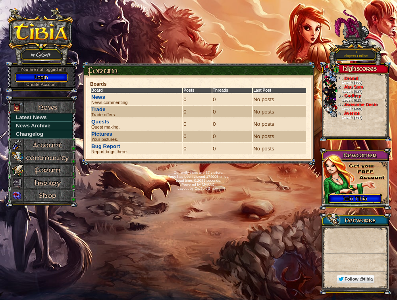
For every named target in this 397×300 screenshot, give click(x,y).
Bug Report (105, 146)
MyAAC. (209, 185)
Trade (98, 109)
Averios (342, 115)
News (98, 97)
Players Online (356, 54)
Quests (100, 122)
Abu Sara (342, 89)
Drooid (342, 80)
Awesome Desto (350, 106)
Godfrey (342, 97)
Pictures (101, 134)
